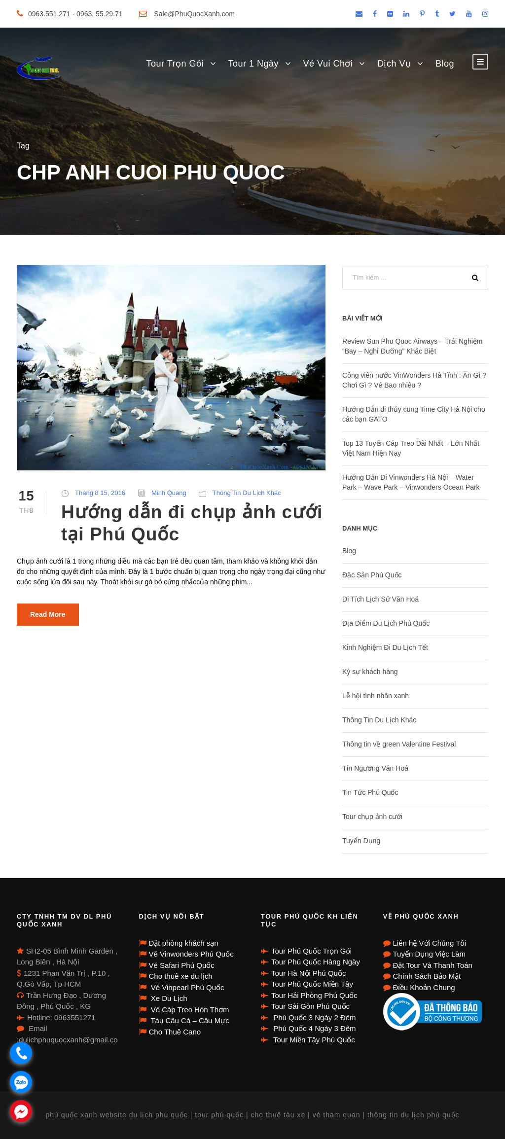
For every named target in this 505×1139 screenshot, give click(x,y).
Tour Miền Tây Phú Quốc (313, 1039)
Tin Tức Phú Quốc (370, 792)
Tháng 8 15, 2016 (100, 493)
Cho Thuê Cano (175, 1032)
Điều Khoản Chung (424, 987)
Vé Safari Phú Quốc (182, 965)
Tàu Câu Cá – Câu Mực (189, 1020)
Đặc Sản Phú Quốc (372, 575)
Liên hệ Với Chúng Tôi (429, 943)
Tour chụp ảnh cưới (372, 816)
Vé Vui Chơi (328, 64)
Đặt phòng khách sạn (183, 943)
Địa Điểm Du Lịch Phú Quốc (386, 623)
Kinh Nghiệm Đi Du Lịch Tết (385, 647)
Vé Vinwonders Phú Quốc (191, 954)
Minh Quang (168, 493)
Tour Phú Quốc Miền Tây (312, 984)
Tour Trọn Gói (175, 64)
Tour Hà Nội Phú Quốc (308, 973)
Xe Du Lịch (168, 998)
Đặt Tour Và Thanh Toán (432, 965)
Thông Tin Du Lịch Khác (247, 493)
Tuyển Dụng (361, 841)
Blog (444, 64)
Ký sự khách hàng (370, 672)
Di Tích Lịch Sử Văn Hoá (380, 599)
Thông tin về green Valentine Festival (399, 744)
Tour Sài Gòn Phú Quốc (310, 1006)
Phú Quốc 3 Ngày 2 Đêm (313, 1017)
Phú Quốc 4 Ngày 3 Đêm (313, 1028)
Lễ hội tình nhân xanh (375, 696)
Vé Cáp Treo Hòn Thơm (189, 1009)
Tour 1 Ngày (253, 64)
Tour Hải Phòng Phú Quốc (314, 995)
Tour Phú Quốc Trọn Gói (311, 951)
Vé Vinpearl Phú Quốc (186, 987)
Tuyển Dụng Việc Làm (429, 954)
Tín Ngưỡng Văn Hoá (375, 768)
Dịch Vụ (394, 64)
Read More (48, 614)
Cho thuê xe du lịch (181, 976)
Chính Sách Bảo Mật (427, 976)
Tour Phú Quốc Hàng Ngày (315, 962)
